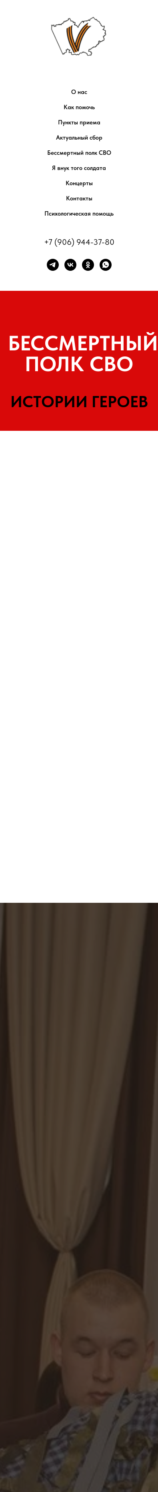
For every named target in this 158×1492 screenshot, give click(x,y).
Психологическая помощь (79, 213)
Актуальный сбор (79, 137)
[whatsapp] (106, 265)
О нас (79, 92)
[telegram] (53, 265)
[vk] (70, 265)
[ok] (88, 265)
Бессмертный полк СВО (79, 152)
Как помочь (79, 107)
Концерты (79, 183)
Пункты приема (79, 122)
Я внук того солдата (79, 168)
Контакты (79, 198)
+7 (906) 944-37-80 (79, 242)
